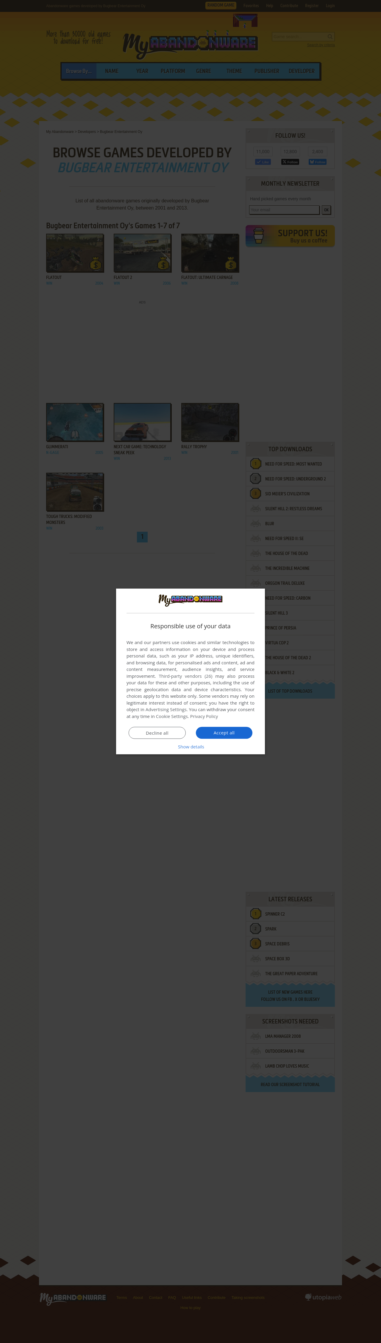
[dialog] (190, 671)
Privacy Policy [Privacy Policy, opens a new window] (204, 716)
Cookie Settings (172, 716)
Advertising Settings (166, 709)
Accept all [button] (224, 733)
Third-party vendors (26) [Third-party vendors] (185, 676)
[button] (190, 746)
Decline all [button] (157, 733)
